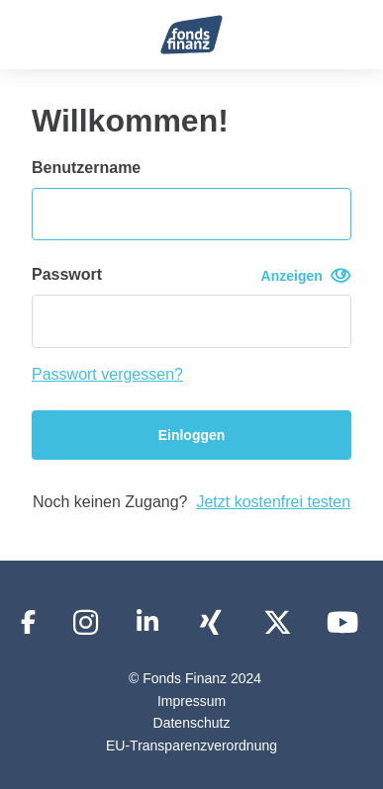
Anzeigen (306, 275)
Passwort (191, 275)
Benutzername (86, 167)
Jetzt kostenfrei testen (273, 501)
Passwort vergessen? (107, 374)
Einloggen (192, 435)
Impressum (191, 701)
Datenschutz (192, 723)
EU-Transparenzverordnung (191, 745)
